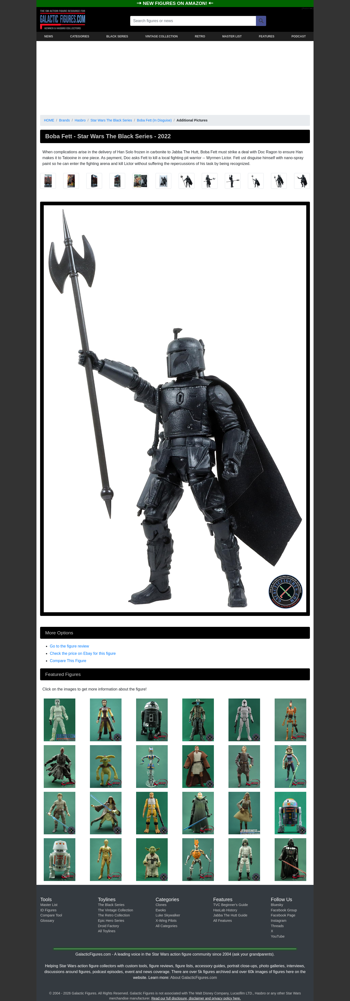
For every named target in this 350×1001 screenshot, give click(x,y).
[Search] (261, 21)
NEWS (48, 36)
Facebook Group (284, 910)
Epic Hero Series (111, 921)
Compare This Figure (68, 661)
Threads (277, 926)
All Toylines (106, 931)
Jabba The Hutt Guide (230, 915)
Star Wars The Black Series (111, 120)
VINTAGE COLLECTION (161, 36)
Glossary (47, 921)
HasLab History (225, 910)
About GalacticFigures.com (193, 977)
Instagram (278, 921)
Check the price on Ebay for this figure (83, 653)
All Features (222, 921)
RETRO (200, 36)
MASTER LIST (232, 36)
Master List (48, 905)
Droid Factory (108, 926)
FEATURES (266, 36)
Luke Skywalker (168, 915)
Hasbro (80, 120)
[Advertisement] (175, 77)
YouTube (278, 936)
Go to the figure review (69, 646)
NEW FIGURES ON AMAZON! (176, 3)
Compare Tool (51, 915)
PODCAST (298, 36)
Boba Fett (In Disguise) (154, 120)
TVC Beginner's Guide (230, 905)
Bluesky (277, 905)
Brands (64, 120)
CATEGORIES (79, 36)
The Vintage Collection (115, 910)
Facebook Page (283, 915)
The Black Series (111, 905)
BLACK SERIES (117, 36)
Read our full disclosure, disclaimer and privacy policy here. (196, 998)
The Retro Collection (114, 915)
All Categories (166, 926)
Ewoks (161, 910)
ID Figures (48, 910)
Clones (161, 905)
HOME (49, 120)
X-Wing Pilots (166, 921)
